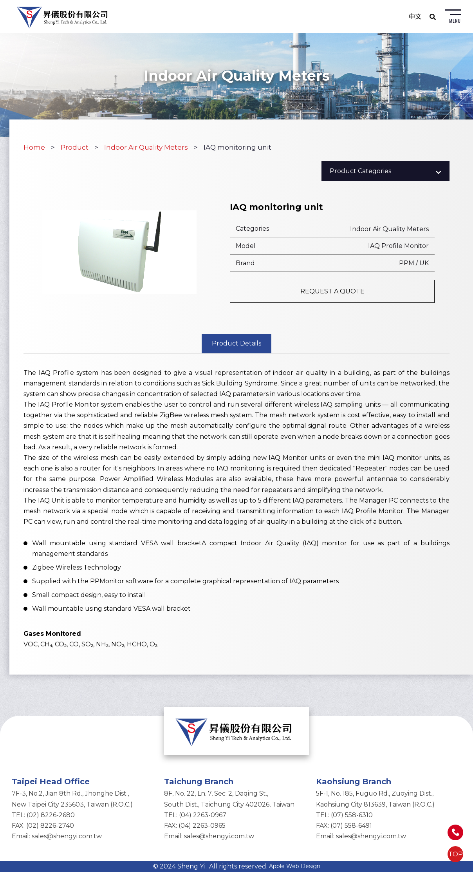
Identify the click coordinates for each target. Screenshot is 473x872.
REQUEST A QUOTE (332, 291)
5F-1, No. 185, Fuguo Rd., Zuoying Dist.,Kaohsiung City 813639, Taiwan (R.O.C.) (375, 799)
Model (246, 246)
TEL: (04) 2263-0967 (195, 815)
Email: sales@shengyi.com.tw (57, 836)
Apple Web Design (294, 866)
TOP (455, 854)
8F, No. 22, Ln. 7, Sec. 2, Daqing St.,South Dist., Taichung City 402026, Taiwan (229, 799)
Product (74, 147)
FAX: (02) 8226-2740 (43, 825)
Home (34, 147)
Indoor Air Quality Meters (146, 147)
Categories (252, 228)
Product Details (236, 343)
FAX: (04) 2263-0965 (195, 825)
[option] (119, 252)
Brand (245, 263)
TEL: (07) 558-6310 (344, 815)
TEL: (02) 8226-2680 (43, 815)
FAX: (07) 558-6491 (344, 825)
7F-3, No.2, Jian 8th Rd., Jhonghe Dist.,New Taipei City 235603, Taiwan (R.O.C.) (72, 799)
